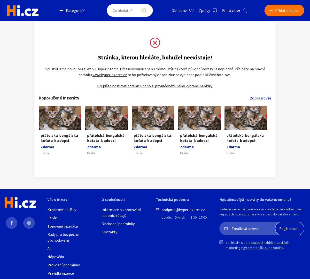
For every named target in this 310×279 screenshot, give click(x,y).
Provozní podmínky (63, 265)
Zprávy (202, 10)
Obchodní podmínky (118, 224)
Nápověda (55, 257)
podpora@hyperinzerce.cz (183, 210)
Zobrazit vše (260, 98)
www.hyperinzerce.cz (110, 75)
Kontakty (109, 232)
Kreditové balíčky (61, 210)
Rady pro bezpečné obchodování (63, 237)
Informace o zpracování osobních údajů (121, 213)
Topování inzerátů (62, 226)
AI (49, 248)
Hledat (142, 10)
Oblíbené (177, 10)
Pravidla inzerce (60, 273)
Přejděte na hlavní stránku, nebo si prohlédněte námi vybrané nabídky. (155, 86)
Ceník (52, 218)
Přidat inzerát (286, 10)
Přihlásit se (229, 10)
